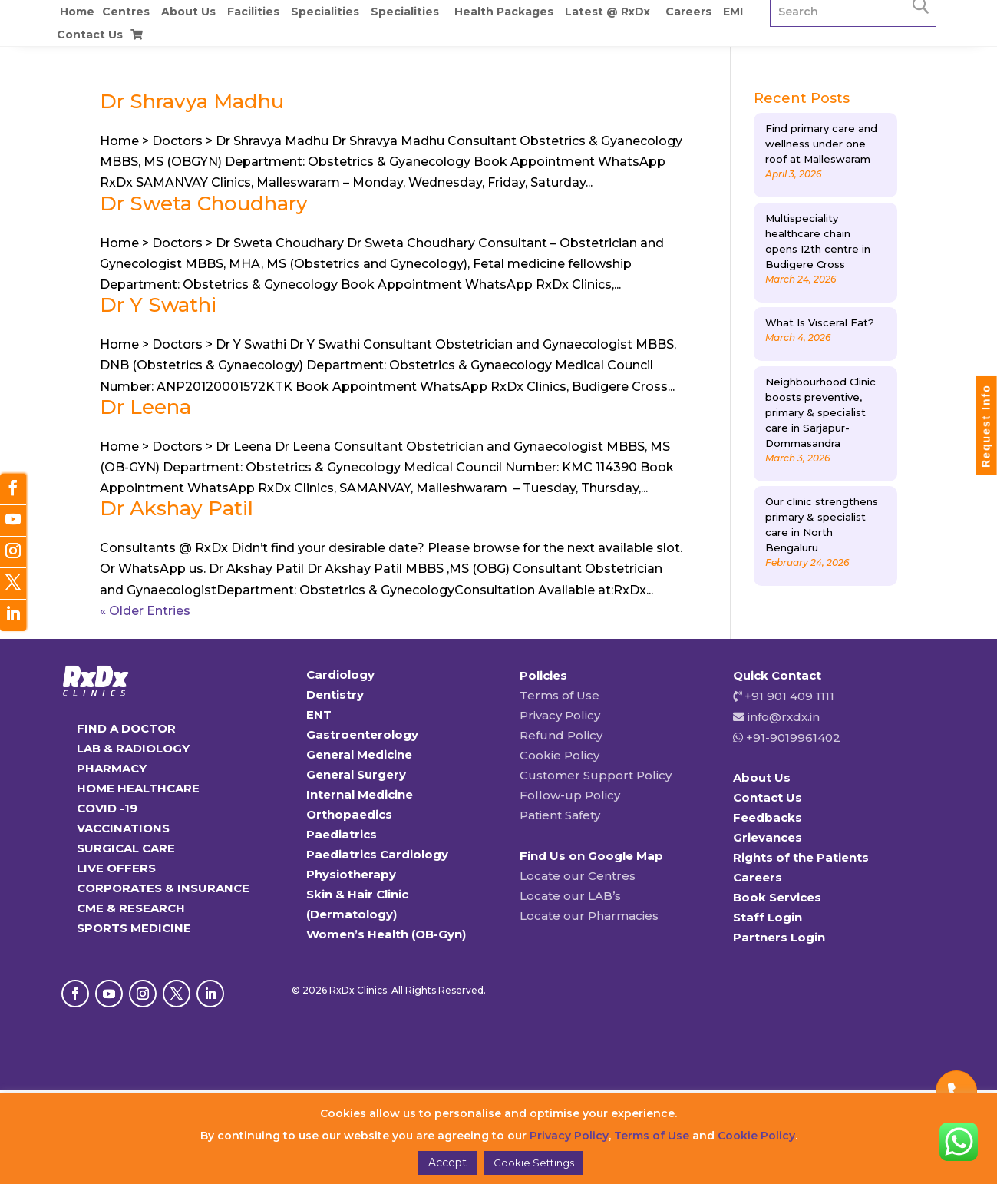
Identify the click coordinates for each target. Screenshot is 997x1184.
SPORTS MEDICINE (134, 928)
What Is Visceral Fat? (819, 322)
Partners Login (779, 937)
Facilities (253, 11)
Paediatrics (341, 834)
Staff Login (767, 917)
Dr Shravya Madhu (192, 101)
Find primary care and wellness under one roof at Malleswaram (821, 143)
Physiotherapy (351, 874)
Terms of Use (559, 695)
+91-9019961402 (791, 737)
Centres (126, 11)
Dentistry (335, 694)
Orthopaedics (349, 814)
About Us (188, 11)
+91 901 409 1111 (787, 696)
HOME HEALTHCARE (138, 788)
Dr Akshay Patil (176, 508)
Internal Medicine (359, 794)
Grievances (767, 837)
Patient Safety (560, 815)
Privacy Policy (560, 715)
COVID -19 (107, 808)
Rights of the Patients (801, 857)
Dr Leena (145, 407)
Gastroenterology (362, 734)
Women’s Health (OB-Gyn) (386, 934)
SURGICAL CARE (126, 848)
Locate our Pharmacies (589, 915)
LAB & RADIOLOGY (133, 748)
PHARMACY (112, 768)
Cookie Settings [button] (534, 1162)
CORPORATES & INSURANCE (163, 888)
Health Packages (503, 11)
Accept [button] (447, 1162)
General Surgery (356, 774)
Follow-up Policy (570, 795)
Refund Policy (561, 735)
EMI (733, 11)
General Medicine (359, 754)
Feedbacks (767, 817)
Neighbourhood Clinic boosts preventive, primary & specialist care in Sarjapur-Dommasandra (820, 412)
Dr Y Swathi (158, 305)
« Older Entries (145, 611)
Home (77, 11)
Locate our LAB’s (570, 895)
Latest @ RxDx (607, 11)
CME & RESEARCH (131, 908)
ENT (319, 714)
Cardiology (340, 674)
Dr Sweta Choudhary (204, 203)
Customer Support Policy (596, 775)
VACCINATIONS (123, 828)
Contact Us (90, 34)
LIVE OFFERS (116, 868)
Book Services (777, 897)
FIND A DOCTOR (126, 728)
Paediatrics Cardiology (377, 854)
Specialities (325, 11)
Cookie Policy (559, 755)
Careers (688, 11)
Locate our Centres (578, 875)
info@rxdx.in (784, 716)
